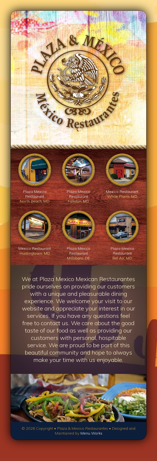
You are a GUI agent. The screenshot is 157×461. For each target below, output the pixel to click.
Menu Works (91, 433)
